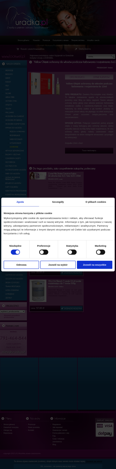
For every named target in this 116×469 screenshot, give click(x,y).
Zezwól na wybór (58, 264)
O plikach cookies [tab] (96, 201)
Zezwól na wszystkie (94, 264)
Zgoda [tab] (20, 201)
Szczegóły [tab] (58, 201)
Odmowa (21, 264)
